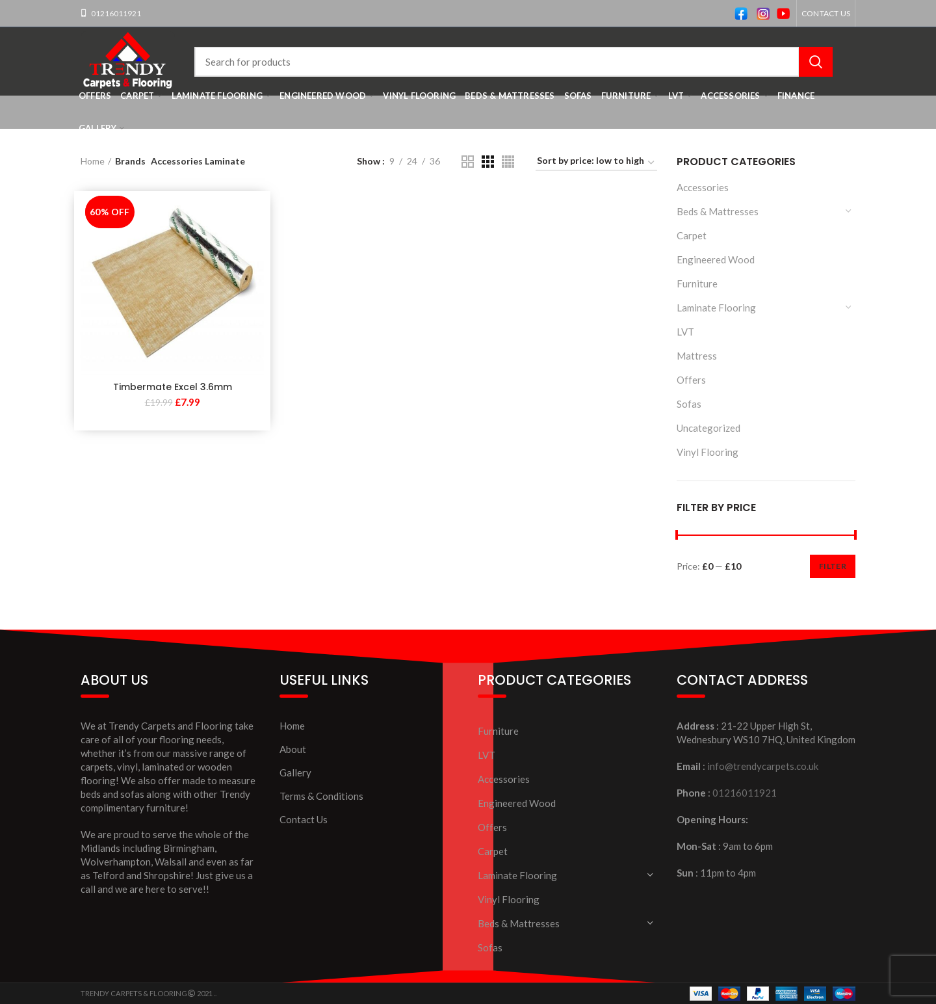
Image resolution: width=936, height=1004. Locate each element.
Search (816, 62)
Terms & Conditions (321, 796)
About (293, 749)
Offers (691, 380)
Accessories (703, 187)
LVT (685, 331)
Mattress (697, 356)
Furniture (697, 283)
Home (93, 160)
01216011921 (115, 13)
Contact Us (304, 819)
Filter (832, 566)
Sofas (689, 404)
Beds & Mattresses (718, 211)
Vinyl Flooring (707, 452)
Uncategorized (708, 428)
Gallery (295, 772)
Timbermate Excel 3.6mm (172, 387)
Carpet (692, 235)
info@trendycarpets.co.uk (762, 766)
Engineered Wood (716, 259)
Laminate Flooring (716, 307)
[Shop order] (596, 163)
